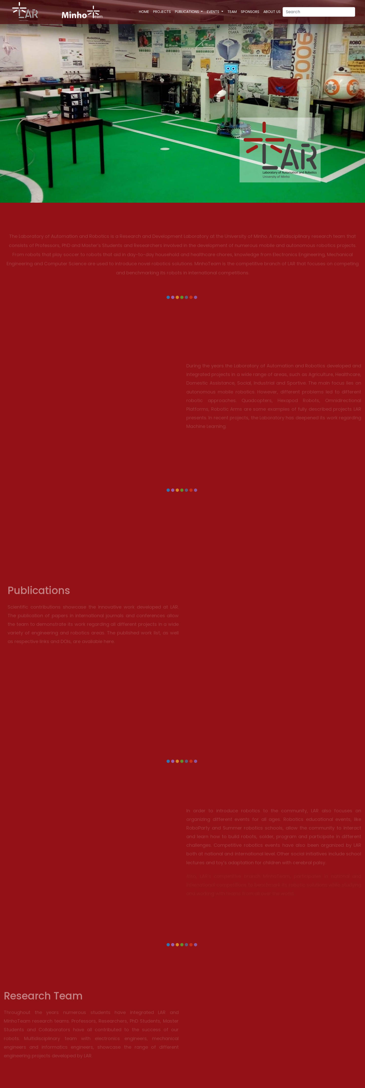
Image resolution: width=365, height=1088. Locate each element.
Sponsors (250, 11)
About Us (272, 11)
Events (213, 11)
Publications (187, 11)
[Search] (319, 12)
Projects (162, 11)
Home (144, 11)
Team (232, 11)
